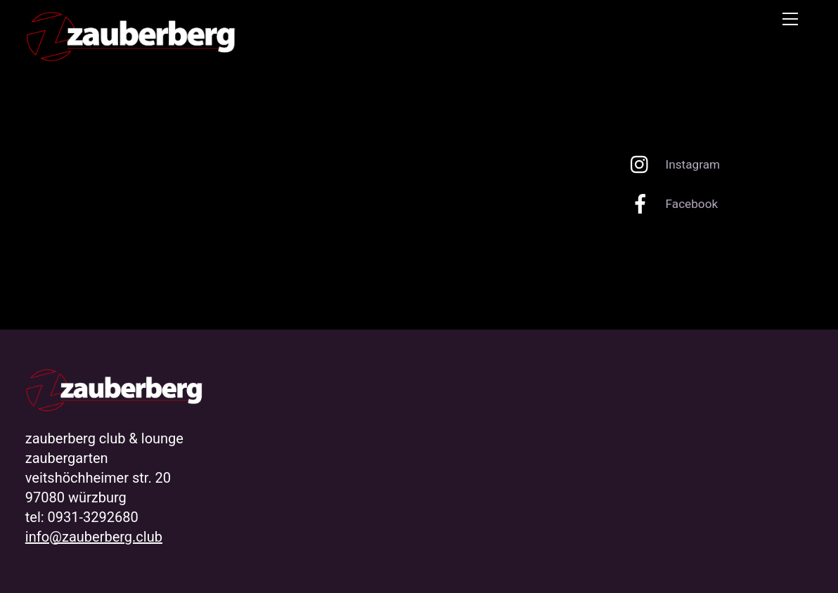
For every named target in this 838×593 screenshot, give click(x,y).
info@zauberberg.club (93, 536)
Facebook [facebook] (671, 204)
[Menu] (790, 19)
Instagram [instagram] (672, 164)
